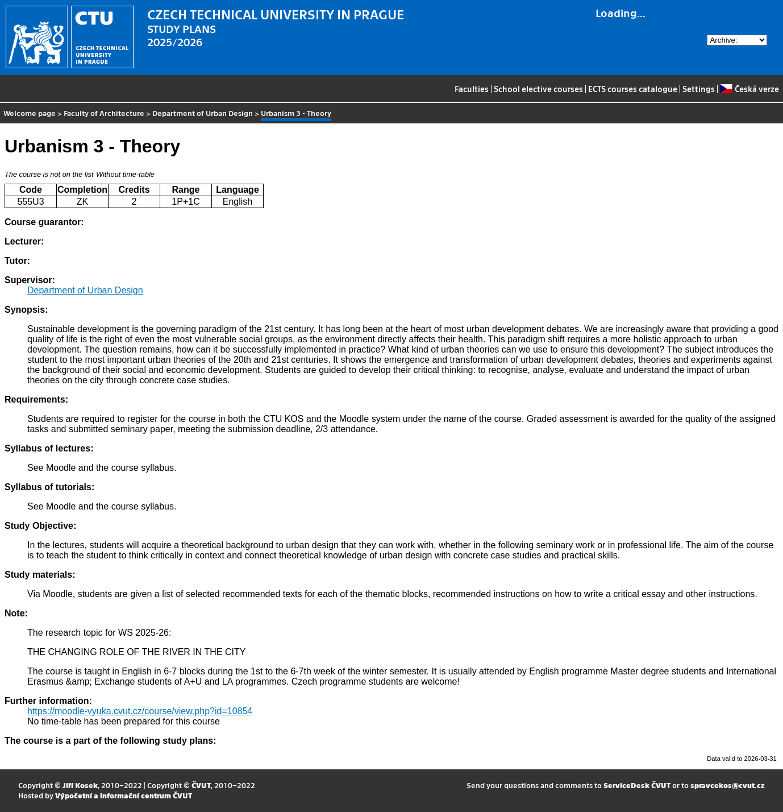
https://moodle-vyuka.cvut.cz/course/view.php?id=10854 (139, 711)
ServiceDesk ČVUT (636, 785)
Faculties (472, 89)
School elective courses (538, 89)
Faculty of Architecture (104, 113)
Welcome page (29, 113)
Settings (698, 89)
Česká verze (749, 89)
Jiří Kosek (80, 785)
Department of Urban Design (202, 113)
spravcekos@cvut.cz (727, 785)
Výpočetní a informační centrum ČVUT (123, 795)
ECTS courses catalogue (632, 89)
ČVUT (201, 785)
